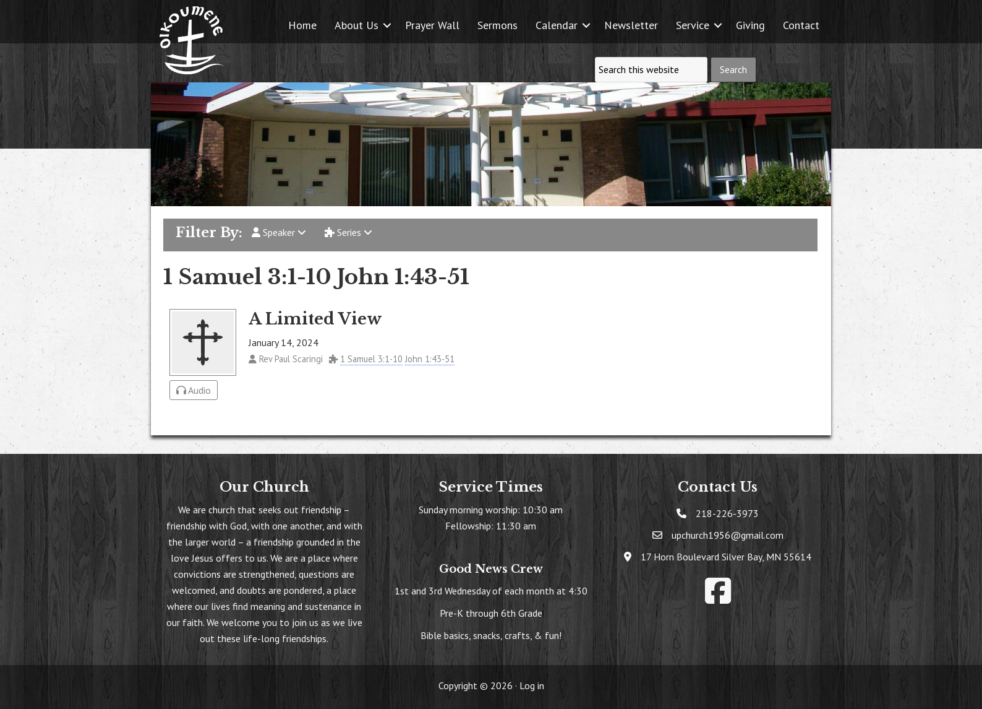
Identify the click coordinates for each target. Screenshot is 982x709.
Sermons (497, 25)
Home (302, 25)
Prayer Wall (432, 25)
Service (692, 25)
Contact (801, 25)
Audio (193, 390)
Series (348, 232)
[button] (387, 25)
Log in (531, 685)
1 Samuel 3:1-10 (371, 359)
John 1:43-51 (430, 359)
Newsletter (631, 25)
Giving (750, 25)
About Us (356, 25)
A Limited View (315, 319)
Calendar (557, 25)
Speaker (279, 232)
